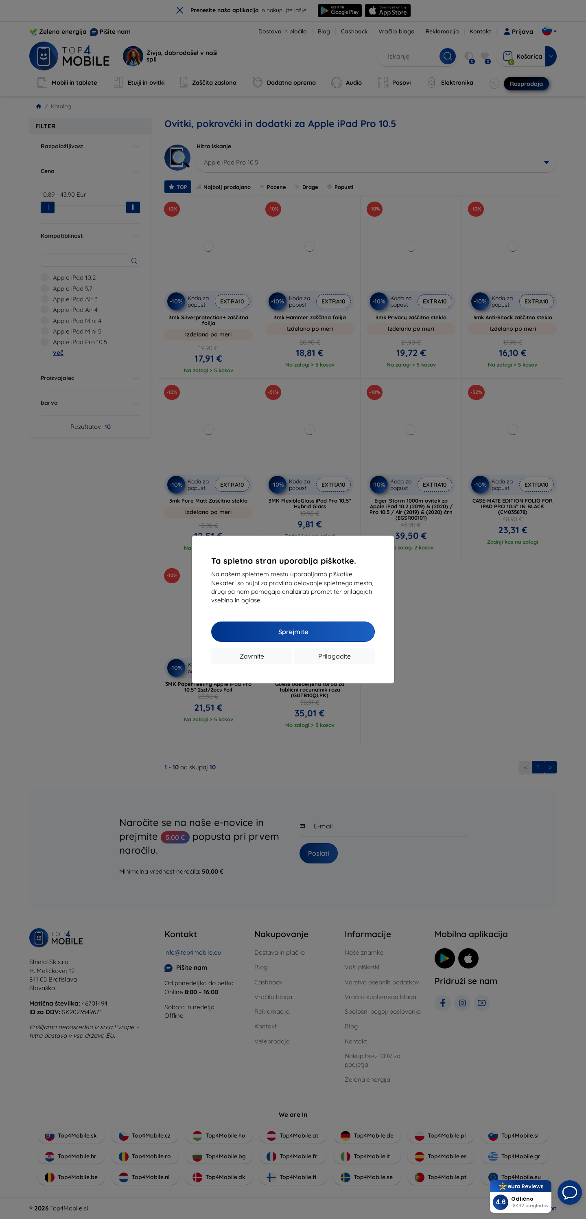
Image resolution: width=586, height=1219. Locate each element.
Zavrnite (252, 656)
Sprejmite (293, 632)
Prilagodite (334, 656)
